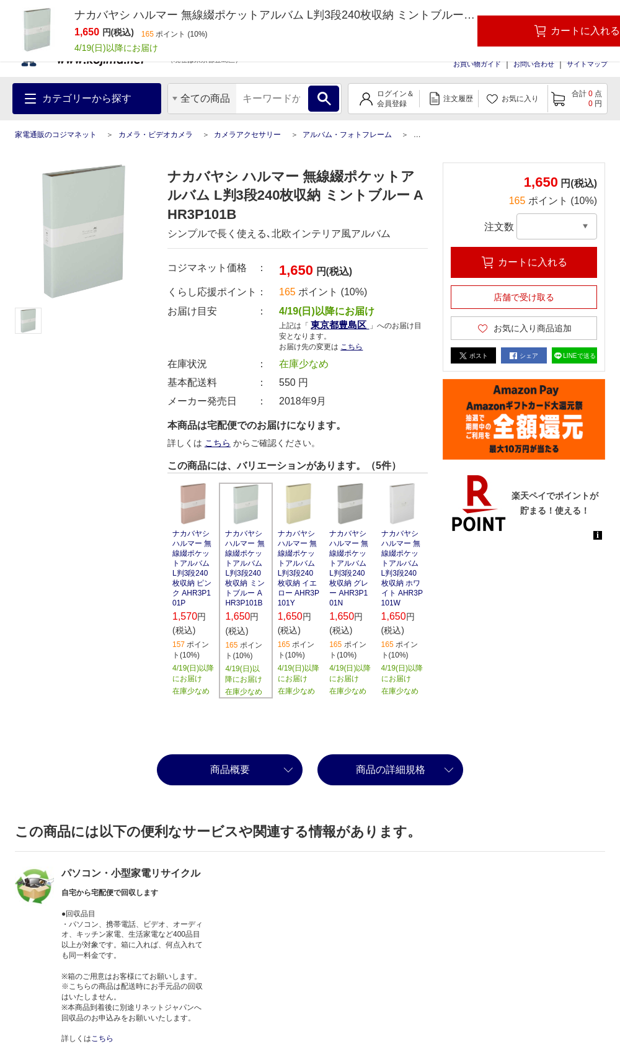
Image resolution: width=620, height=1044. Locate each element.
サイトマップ (587, 64)
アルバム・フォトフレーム (347, 134)
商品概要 (230, 769)
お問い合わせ (533, 64)
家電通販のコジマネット (56, 134)
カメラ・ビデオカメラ (155, 134)
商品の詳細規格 (390, 769)
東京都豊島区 (340, 324)
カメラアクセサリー (247, 134)
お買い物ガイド (477, 64)
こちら (351, 346)
